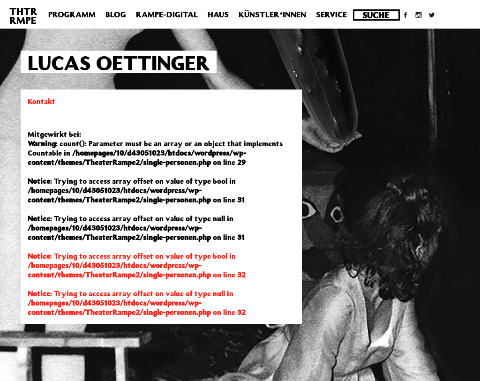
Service (331, 14)
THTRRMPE (23, 16)
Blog (115, 14)
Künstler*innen (272, 14)
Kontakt (41, 101)
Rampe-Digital (167, 14)
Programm (72, 14)
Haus (218, 14)
